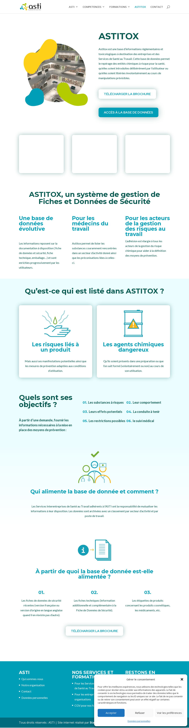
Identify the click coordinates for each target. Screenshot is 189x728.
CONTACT (156, 6)
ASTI (72, 6)
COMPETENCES (92, 6)
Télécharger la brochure (127, 94)
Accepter (111, 713)
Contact (26, 691)
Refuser (140, 713)
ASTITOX (140, 6)
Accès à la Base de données (128, 112)
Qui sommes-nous (32, 679)
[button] (182, 679)
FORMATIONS (118, 6)
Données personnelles (139, 721)
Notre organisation (33, 685)
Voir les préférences (169, 713)
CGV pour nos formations (90, 705)
